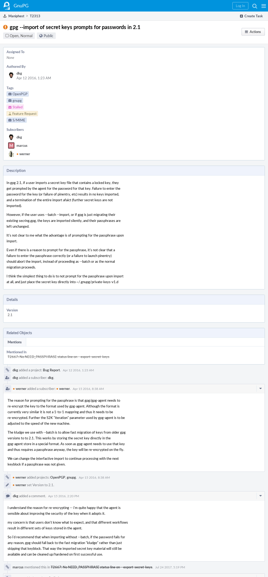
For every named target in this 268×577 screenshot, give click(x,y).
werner (23, 154)
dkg (19, 73)
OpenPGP (57, 477)
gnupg (71, 477)
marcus (21, 145)
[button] (263, 6)
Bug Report (51, 370)
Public (48, 35)
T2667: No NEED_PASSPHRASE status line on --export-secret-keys (58, 356)
